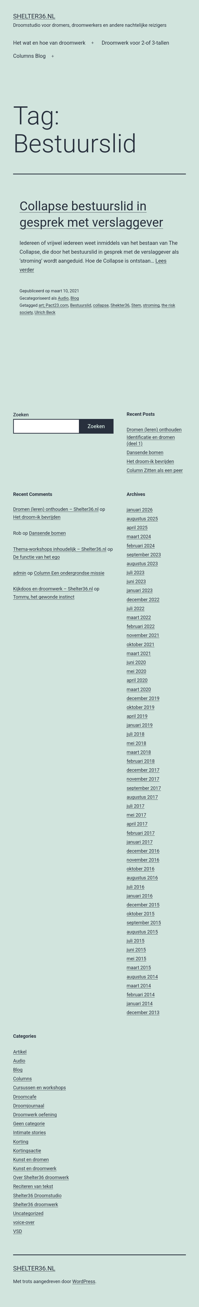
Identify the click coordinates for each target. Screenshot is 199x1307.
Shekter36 (120, 305)
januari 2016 (140, 896)
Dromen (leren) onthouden (154, 429)
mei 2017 (136, 815)
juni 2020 (136, 662)
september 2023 (144, 554)
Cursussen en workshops (39, 1087)
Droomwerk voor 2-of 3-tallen (135, 43)
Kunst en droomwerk (34, 1168)
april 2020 (137, 680)
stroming (151, 305)
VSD (17, 1231)
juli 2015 (135, 940)
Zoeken (21, 414)
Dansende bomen (145, 452)
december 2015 (143, 904)
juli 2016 (135, 887)
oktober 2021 (140, 644)
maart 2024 (139, 536)
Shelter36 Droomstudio (37, 1195)
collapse (101, 305)
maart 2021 (139, 653)
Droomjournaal (28, 1105)
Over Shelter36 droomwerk (41, 1177)
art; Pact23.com (53, 305)
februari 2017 (141, 833)
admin (19, 573)
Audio (63, 298)
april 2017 (137, 824)
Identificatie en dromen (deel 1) (151, 440)
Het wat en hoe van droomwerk (49, 43)
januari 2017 (140, 842)
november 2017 (143, 779)
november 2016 (143, 860)
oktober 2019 (140, 707)
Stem (136, 305)
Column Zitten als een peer (155, 470)
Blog (75, 298)
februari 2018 (141, 761)
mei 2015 (136, 958)
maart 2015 (139, 967)
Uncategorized (28, 1213)
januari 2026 (140, 509)
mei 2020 (136, 671)
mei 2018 (136, 743)
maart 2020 (139, 689)
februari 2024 (141, 545)
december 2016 (143, 851)
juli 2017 (135, 806)
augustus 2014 (142, 976)
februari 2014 (141, 994)
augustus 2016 (142, 877)
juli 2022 (135, 608)
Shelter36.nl (34, 16)
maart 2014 (139, 985)
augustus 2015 (142, 932)
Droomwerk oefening (35, 1114)
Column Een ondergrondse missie (69, 573)
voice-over (24, 1222)
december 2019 (143, 698)
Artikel (19, 1052)
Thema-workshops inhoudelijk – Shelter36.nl (59, 549)
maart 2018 (139, 752)
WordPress (83, 1281)
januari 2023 (140, 590)
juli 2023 (135, 572)
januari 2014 (140, 1003)
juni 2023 (136, 581)
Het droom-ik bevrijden (150, 461)
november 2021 (143, 635)
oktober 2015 (140, 913)
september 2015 (144, 922)
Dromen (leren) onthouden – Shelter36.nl (56, 509)
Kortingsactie (27, 1150)
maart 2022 (139, 617)
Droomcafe (24, 1096)
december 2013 (143, 1012)
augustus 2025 (142, 518)
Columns (22, 1078)
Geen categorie (29, 1123)
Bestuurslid (80, 305)
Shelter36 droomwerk (35, 1204)
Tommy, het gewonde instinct (43, 597)
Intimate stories (29, 1132)
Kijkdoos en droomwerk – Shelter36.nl (53, 589)
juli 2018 (135, 734)
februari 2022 (141, 626)
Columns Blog (29, 56)
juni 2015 (136, 949)
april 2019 (137, 716)
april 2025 (137, 527)
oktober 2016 (140, 869)
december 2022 (143, 599)
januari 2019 (140, 725)
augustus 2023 (142, 563)
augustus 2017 (142, 797)
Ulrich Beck (45, 312)
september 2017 (144, 788)
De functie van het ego (36, 557)
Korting (20, 1141)
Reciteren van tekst (33, 1186)
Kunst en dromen (31, 1159)
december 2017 (143, 770)
